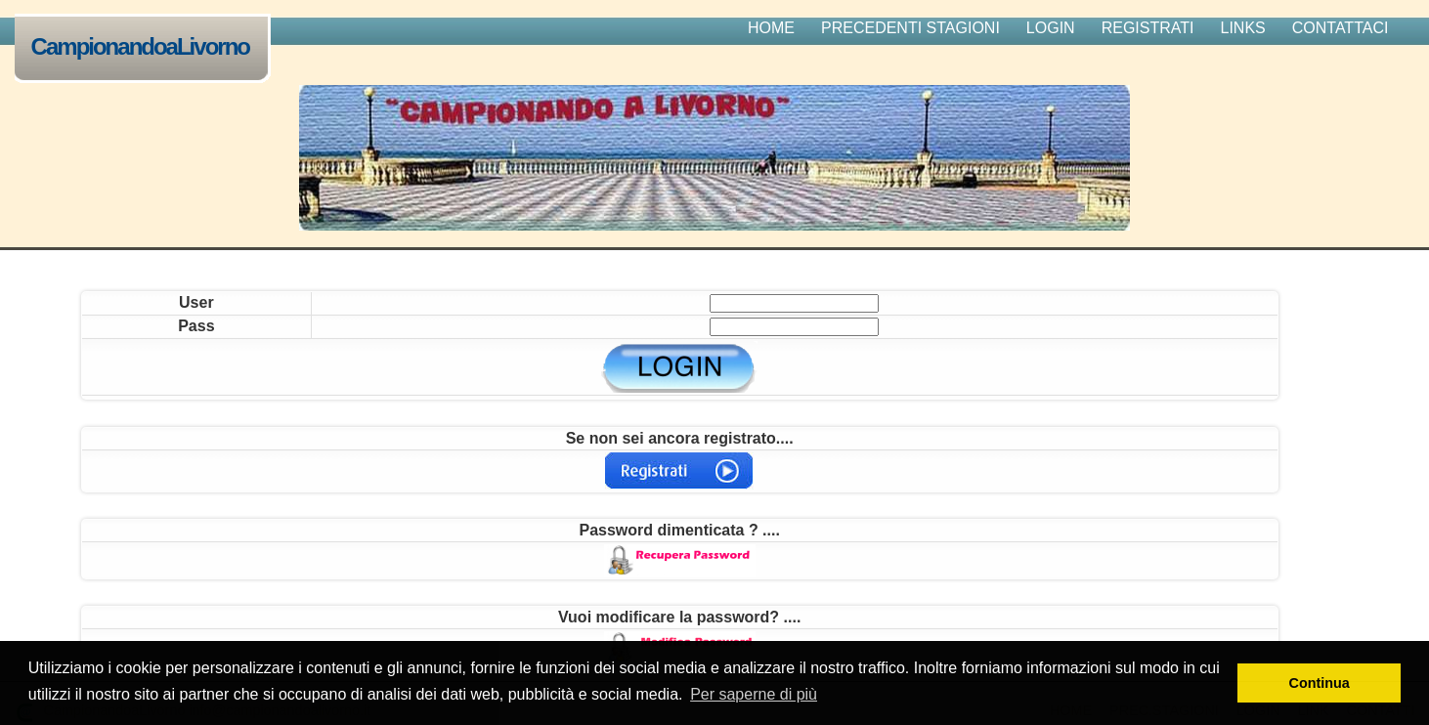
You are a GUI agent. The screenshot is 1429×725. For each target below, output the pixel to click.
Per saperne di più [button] (753, 694)
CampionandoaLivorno (144, 48)
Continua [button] (1319, 683)
